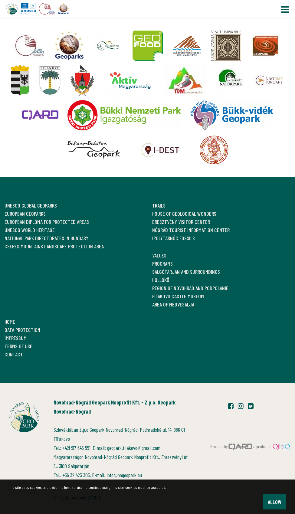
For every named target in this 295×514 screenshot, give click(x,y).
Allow (274, 502)
